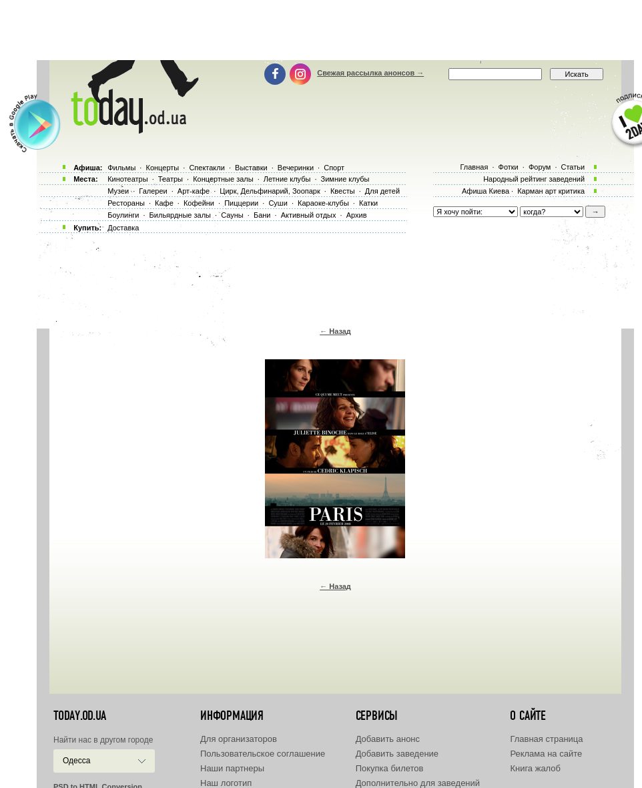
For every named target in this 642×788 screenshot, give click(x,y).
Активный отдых (308, 215)
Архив (356, 215)
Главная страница (546, 739)
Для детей (382, 191)
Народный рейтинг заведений (534, 179)
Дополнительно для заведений (418, 783)
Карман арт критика (551, 191)
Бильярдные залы (180, 215)
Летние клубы (287, 179)
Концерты (162, 168)
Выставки (251, 168)
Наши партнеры (232, 768)
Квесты (342, 191)
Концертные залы (223, 179)
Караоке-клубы (323, 203)
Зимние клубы (345, 179)
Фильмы (121, 168)
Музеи (118, 191)
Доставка (123, 228)
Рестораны (126, 203)
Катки (368, 203)
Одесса (76, 760)
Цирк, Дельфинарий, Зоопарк (270, 191)
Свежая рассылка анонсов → (370, 73)
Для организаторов (238, 739)
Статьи (573, 167)
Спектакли (207, 168)
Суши (277, 203)
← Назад (335, 331)
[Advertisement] (321, 30)
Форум (540, 167)
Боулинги (123, 215)
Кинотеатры (127, 179)
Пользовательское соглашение (262, 754)
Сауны (232, 215)
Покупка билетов (390, 768)
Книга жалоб (535, 768)
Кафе (164, 203)
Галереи (153, 191)
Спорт (334, 168)
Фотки (509, 167)
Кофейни (199, 203)
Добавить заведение (397, 754)
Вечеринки (296, 168)
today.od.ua (79, 716)
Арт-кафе (194, 191)
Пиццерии (241, 203)
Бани (262, 215)
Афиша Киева (485, 191)
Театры (170, 179)
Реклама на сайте (546, 754)
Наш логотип (226, 783)
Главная (474, 167)
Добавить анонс (388, 739)
